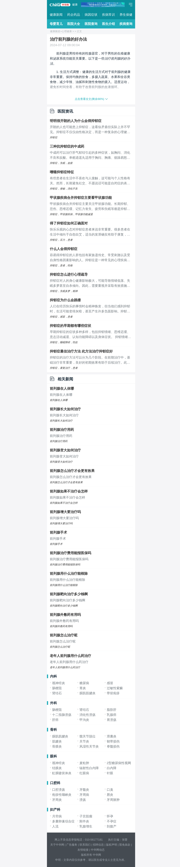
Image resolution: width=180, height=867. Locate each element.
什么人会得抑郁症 (63, 249)
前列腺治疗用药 (62, 429)
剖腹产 (111, 826)
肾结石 (57, 693)
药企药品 (73, 14)
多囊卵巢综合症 (63, 821)
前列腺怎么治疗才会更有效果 (72, 471)
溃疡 (82, 800)
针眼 (110, 773)
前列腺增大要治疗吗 (65, 512)
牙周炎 (57, 800)
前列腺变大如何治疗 (65, 450)
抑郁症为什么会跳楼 (65, 300)
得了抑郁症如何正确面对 (69, 223)
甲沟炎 (84, 720)
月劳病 (57, 816)
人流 (55, 826)
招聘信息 (98, 844)
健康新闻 (56, 14)
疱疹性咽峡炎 (61, 794)
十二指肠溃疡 (61, 715)
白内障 (111, 768)
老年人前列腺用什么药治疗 (70, 656)
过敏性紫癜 (115, 688)
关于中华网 (57, 844)
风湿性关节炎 (89, 746)
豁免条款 (124, 844)
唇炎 (110, 794)
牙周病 (84, 794)
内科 (53, 676)
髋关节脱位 (87, 736)
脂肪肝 (111, 709)
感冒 (110, 683)
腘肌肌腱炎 (87, 693)
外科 (53, 703)
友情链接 (83, 849)
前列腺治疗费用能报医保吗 (70, 553)
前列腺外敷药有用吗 (65, 615)
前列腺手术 (58, 532)
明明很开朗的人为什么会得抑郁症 (75, 121)
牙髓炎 (84, 789)
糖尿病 (84, 683)
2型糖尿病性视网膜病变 (124, 763)
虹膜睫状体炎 (61, 773)
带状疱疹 (113, 693)
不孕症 (111, 821)
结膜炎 (57, 768)
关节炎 (84, 741)
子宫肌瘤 (85, 816)
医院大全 (73, 24)
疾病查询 (126, 24)
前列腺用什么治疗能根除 (69, 573)
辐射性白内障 (89, 768)
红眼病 (84, 773)
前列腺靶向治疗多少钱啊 (69, 594)
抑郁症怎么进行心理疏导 (69, 274)
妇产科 (55, 809)
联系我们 (85, 844)
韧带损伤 (113, 741)
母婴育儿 (56, 24)
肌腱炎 (57, 741)
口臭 (110, 789)
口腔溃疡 (58, 789)
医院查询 (91, 24)
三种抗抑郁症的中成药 (67, 146)
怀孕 (110, 816)
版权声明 (111, 844)
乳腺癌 (111, 715)
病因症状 (91, 14)
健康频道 (55, 31)
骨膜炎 (57, 746)
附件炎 (84, 821)
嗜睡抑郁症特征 (62, 172)
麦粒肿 (84, 763)
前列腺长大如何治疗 (65, 409)
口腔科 (55, 783)
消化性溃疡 (87, 715)
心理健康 (67, 31)
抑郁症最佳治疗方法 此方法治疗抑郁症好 (81, 351)
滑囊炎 (111, 736)
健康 (75, 4)
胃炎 (82, 688)
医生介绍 (108, 24)
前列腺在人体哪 (62, 388)
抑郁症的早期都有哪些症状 (70, 326)
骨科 (53, 729)
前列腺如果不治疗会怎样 (69, 491)
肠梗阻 (57, 688)
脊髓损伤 (113, 746)
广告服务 (71, 844)
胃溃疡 (111, 720)
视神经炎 (58, 683)
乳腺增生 (85, 826)
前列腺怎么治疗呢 (63, 635)
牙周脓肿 (113, 800)
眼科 (53, 756)
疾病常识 (108, 14)
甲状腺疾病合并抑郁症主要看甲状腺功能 (81, 197)
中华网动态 (98, 849)
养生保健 (126, 14)
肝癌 (55, 720)
